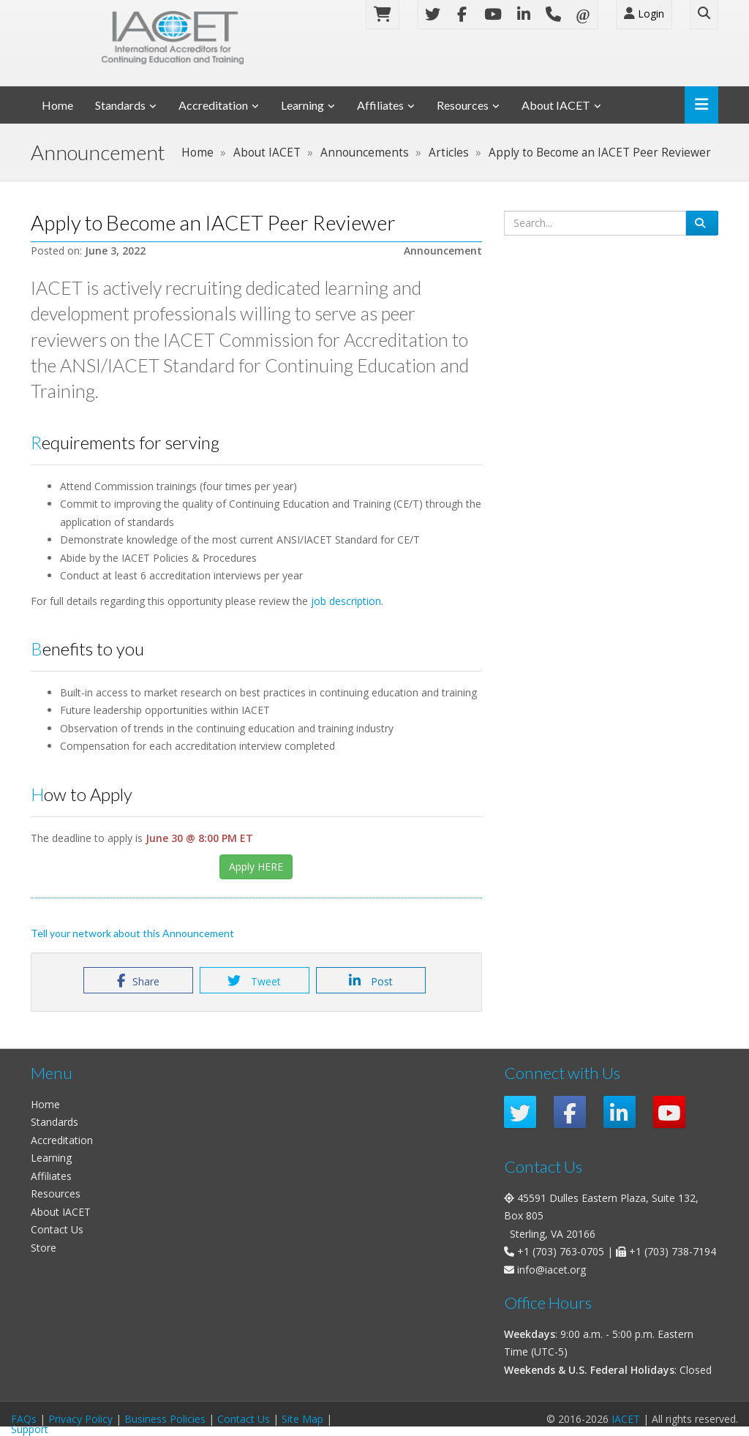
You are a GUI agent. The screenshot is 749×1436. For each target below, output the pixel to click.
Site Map (302, 1419)
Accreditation (213, 105)
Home (57, 105)
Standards (120, 105)
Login (644, 13)
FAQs (24, 1419)
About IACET (556, 105)
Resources (463, 105)
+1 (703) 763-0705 (560, 1251)
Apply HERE (256, 866)
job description (346, 601)
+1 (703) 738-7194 (672, 1251)
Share (138, 981)
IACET (625, 1419)
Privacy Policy (80, 1419)
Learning (302, 105)
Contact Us (57, 1229)
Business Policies (165, 1419)
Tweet (254, 981)
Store (43, 1248)
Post (371, 981)
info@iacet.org (551, 1270)
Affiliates (380, 105)
